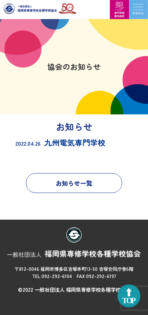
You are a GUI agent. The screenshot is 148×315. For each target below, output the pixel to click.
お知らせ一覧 (74, 183)
